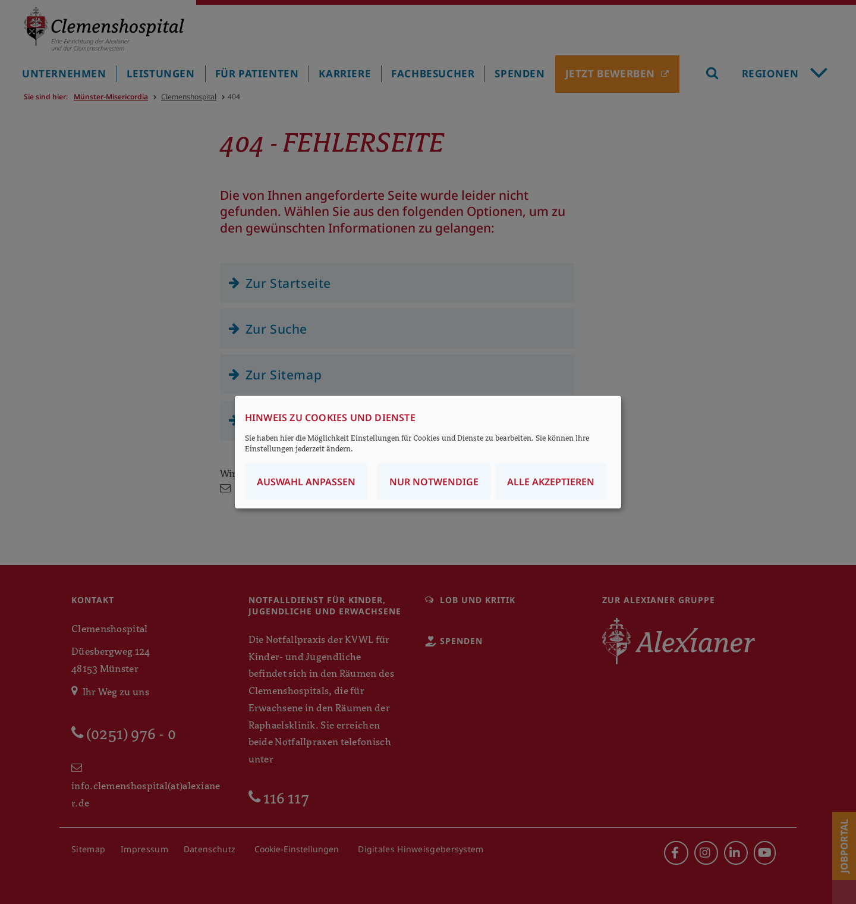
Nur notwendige (434, 481)
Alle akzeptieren (550, 481)
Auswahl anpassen (306, 481)
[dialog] (428, 452)
